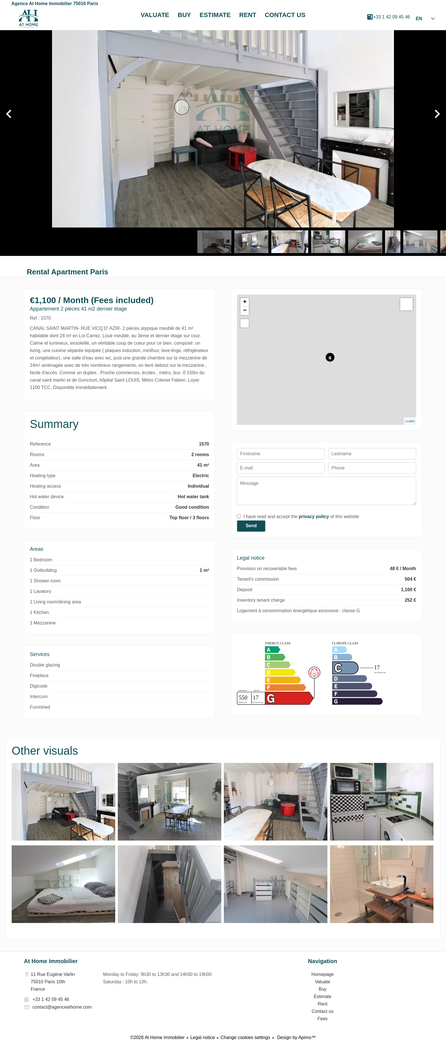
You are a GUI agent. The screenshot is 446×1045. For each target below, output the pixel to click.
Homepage (28, 18)
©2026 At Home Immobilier (157, 1037)
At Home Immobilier (51, 961)
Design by (296, 1037)
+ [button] (245, 302)
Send (251, 525)
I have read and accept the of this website (301, 516)
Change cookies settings (245, 1037)
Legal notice (202, 1037)
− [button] (245, 311)
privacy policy (314, 516)
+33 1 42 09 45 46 (391, 17)
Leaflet (410, 421)
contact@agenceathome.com (62, 1007)
